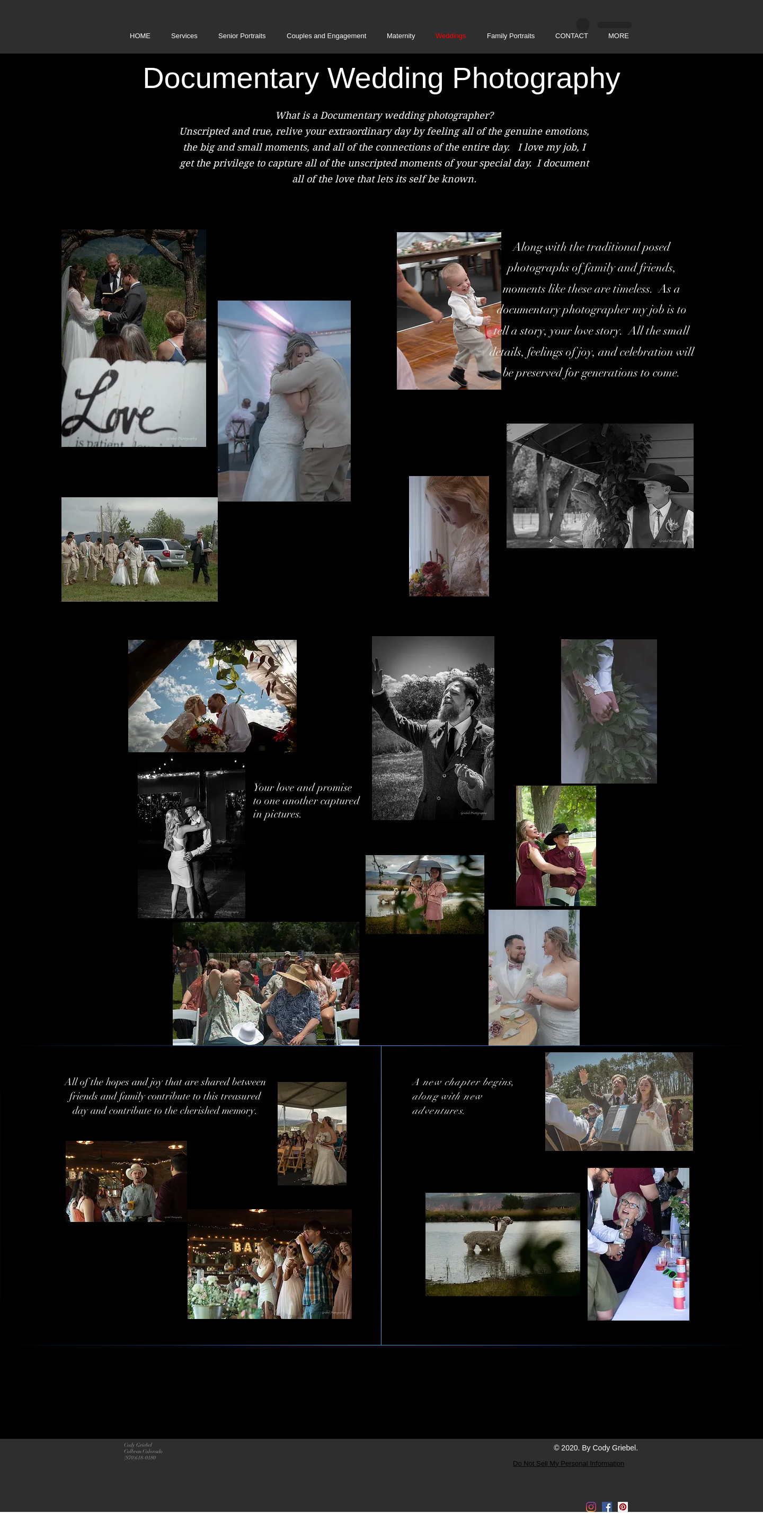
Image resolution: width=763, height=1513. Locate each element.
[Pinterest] (623, 1507)
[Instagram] (591, 1507)
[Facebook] (607, 1507)
